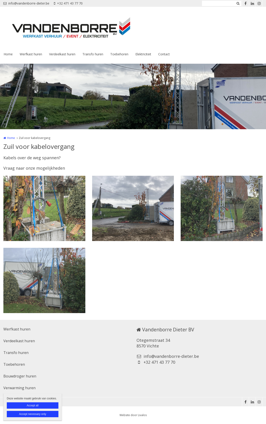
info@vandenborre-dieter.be (26, 3)
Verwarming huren (19, 387)
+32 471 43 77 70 (68, 3)
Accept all (32, 405)
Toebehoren (119, 54)
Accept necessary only (32, 414)
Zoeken (238, 3)
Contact (164, 54)
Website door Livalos (133, 415)
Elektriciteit (143, 54)
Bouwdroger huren (19, 376)
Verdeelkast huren (62, 54)
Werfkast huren (31, 54)
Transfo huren (92, 54)
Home (8, 54)
